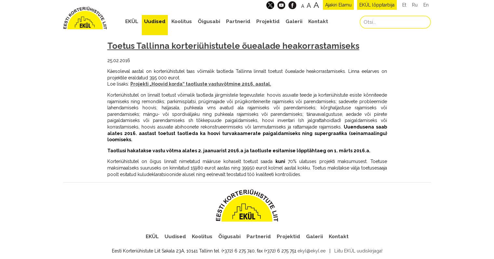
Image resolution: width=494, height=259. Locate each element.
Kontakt (318, 21)
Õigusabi (209, 21)
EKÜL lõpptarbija (376, 4)
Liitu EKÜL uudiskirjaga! (358, 250)
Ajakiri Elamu (338, 4)
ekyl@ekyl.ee (312, 250)
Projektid (268, 21)
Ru (415, 4)
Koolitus (181, 21)
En (426, 4)
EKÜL (131, 21)
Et (404, 4)
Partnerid (238, 21)
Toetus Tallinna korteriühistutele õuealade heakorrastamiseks (233, 46)
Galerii (294, 21)
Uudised (155, 21)
